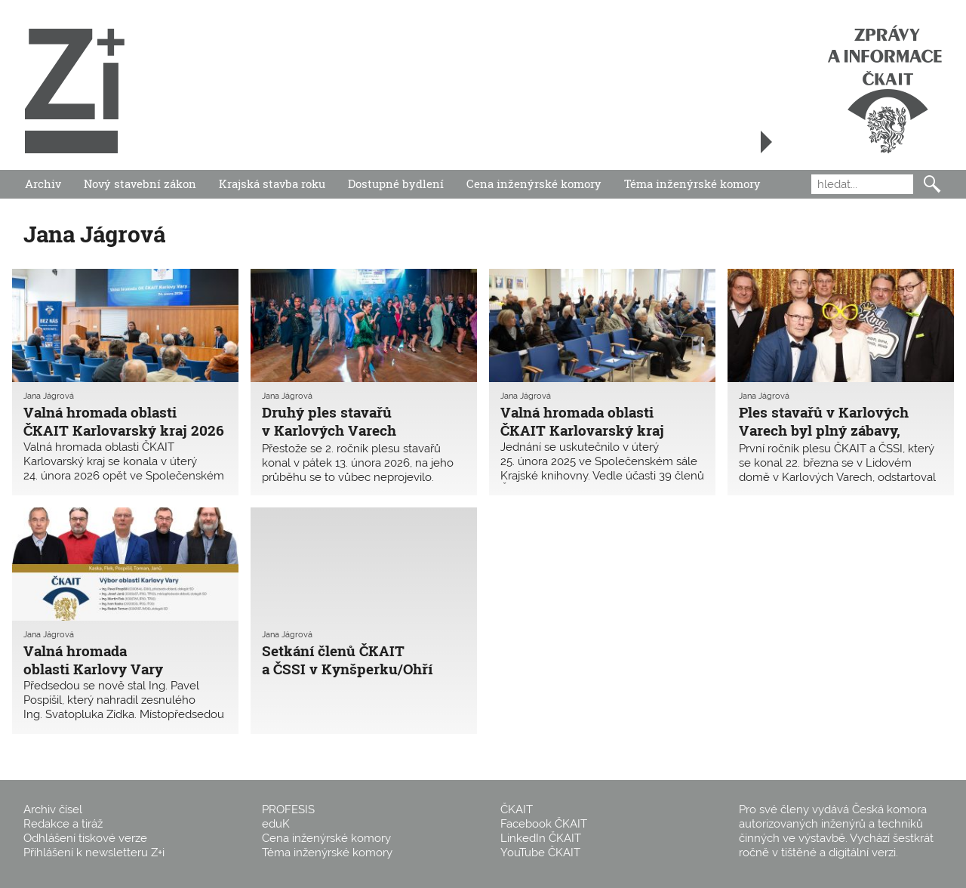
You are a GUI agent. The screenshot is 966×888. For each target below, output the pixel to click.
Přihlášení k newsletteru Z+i (94, 852)
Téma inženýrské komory (692, 183)
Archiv (43, 183)
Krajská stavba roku (272, 183)
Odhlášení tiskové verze (85, 838)
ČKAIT (516, 809)
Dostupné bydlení (396, 183)
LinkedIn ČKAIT (540, 838)
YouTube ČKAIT (540, 852)
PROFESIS (288, 809)
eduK (276, 824)
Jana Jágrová (48, 395)
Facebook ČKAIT (543, 824)
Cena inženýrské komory (533, 183)
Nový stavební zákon (140, 183)
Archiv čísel (52, 809)
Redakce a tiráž (63, 824)
